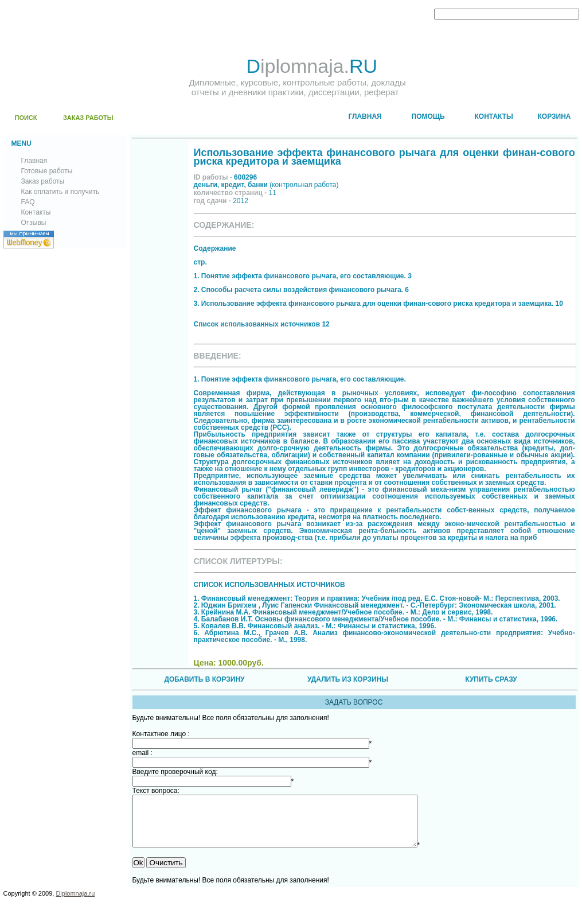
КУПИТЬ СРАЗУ (491, 679)
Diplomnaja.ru (75, 903)
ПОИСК (26, 117)
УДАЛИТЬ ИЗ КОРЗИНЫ (347, 679)
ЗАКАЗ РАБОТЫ (88, 117)
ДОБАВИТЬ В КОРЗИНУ (204, 679)
